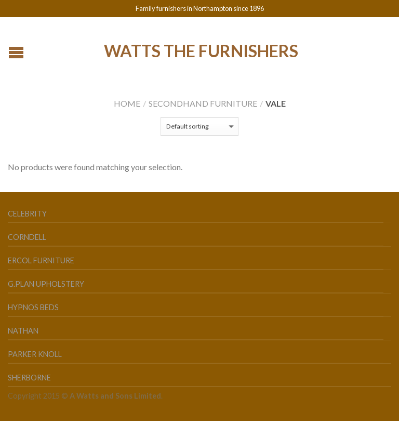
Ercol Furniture (41, 260)
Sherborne (29, 377)
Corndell (27, 237)
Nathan (23, 330)
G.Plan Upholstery (46, 283)
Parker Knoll (35, 354)
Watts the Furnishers (201, 50)
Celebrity (27, 213)
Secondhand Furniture (203, 103)
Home (127, 103)
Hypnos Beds (33, 307)
